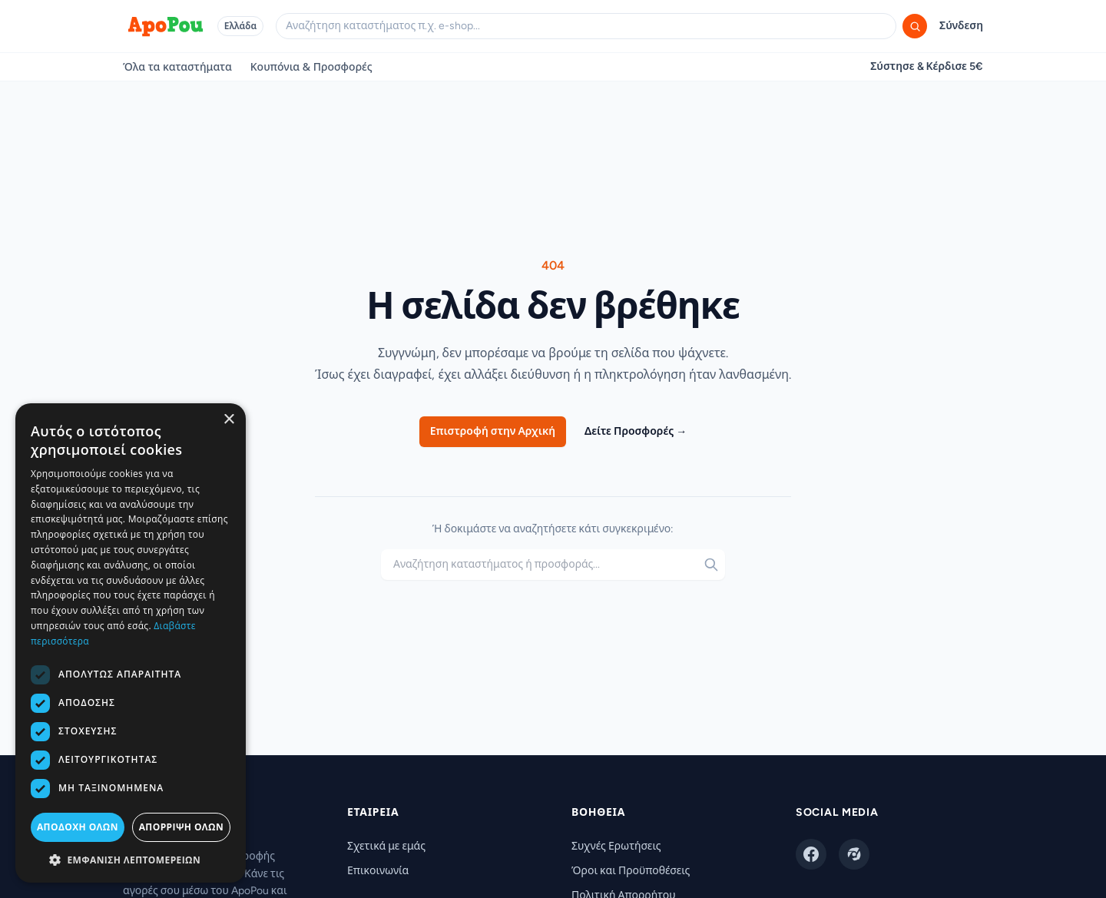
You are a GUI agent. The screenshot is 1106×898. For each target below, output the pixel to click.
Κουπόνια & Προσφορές (311, 66)
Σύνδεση (961, 25)
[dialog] (130, 643)
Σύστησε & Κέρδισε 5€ (926, 66)
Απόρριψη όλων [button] (181, 826)
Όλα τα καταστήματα (177, 66)
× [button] (228, 420)
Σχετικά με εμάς (386, 846)
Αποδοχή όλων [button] (77, 826)
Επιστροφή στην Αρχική (492, 431)
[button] (130, 859)
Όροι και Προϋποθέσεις (630, 870)
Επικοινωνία (378, 870)
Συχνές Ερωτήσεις (616, 846)
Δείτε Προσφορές (635, 431)
